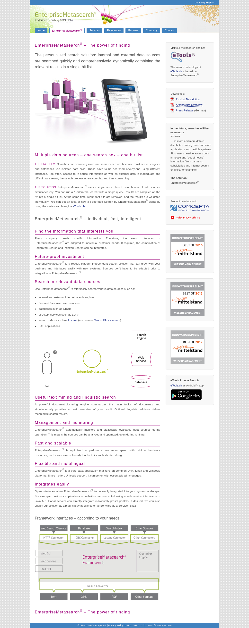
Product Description (188, 99)
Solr (96, 320)
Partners (133, 30)
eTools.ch (79, 206)
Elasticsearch (111, 320)
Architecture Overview (189, 105)
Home (41, 30)
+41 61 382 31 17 (134, 625)
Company (152, 30)
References (114, 30)
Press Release (185, 110)
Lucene (72, 320)
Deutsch (199, 2)
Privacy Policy (115, 625)
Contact (169, 30)
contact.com (158, 625)
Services (94, 30)
